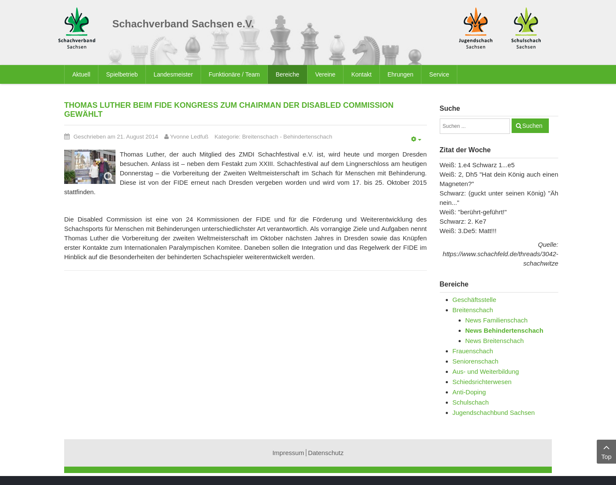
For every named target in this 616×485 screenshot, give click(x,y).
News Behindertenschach (504, 330)
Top (606, 451)
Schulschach (471, 402)
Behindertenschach (307, 136)
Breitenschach (260, 136)
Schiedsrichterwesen (482, 381)
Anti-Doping (469, 392)
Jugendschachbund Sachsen (494, 412)
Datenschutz (326, 452)
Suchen (532, 125)
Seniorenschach (476, 361)
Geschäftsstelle (475, 299)
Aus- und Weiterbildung (486, 371)
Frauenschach (473, 351)
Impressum (288, 452)
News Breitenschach (494, 340)
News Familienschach (496, 320)
